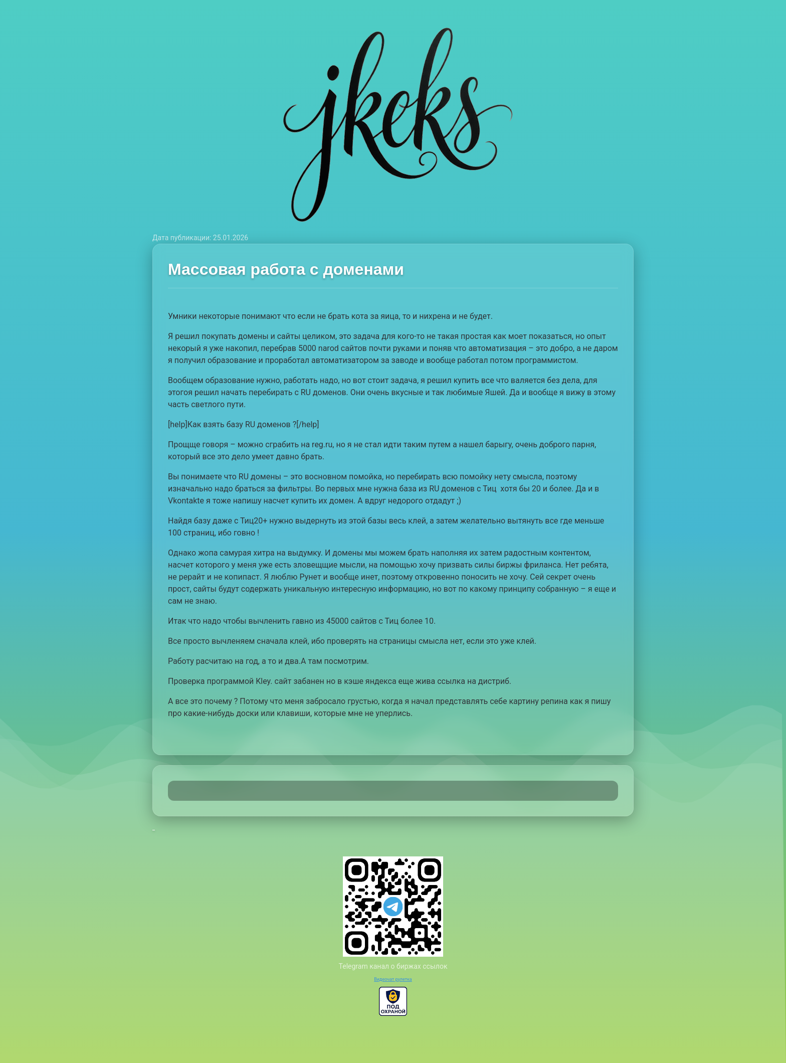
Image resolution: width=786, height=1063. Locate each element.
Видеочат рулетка (393, 979)
